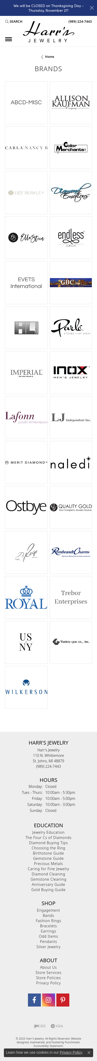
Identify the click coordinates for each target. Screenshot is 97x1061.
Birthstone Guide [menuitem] (48, 853)
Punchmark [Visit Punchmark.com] (72, 1042)
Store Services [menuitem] (48, 972)
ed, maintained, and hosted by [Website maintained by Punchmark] (45, 1042)
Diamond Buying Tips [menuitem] (48, 842)
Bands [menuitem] (48, 915)
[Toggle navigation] (8, 39)
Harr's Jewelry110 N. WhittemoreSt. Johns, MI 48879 (48, 758)
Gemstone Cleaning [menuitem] (48, 879)
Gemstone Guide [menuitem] (48, 858)
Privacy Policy (71, 1052)
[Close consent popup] (89, 1052)
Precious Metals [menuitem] (48, 863)
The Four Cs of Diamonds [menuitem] (48, 837)
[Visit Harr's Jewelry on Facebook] (34, 1000)
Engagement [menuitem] (48, 910)
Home (49, 56)
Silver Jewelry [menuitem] (48, 946)
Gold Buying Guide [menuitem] (48, 889)
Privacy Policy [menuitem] (48, 982)
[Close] (92, 8)
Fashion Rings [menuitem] (48, 920)
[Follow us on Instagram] (48, 1000)
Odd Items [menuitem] (48, 936)
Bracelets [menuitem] (48, 925)
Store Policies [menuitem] (48, 977)
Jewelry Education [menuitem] (48, 832)
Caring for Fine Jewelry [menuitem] (48, 868)
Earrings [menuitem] (48, 931)
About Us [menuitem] (48, 967)
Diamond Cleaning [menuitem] (48, 874)
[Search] (14, 21)
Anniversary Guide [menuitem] (48, 884)
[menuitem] (40, 1026)
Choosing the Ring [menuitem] (48, 847)
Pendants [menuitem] (48, 941)
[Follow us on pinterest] (62, 1000)
